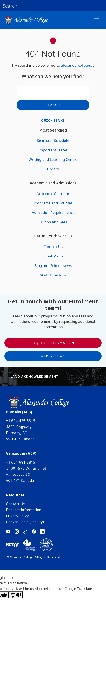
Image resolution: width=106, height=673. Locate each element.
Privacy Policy (17, 515)
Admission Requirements (53, 212)
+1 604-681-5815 (20, 462)
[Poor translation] (16, 594)
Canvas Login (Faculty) (25, 521)
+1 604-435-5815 (20, 420)
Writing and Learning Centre (53, 159)
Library (53, 168)
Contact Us (53, 246)
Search (53, 105)
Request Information (53, 343)
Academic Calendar (53, 193)
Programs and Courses (53, 203)
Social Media (53, 256)
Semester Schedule (53, 140)
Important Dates (53, 149)
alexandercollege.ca (78, 65)
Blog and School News (53, 265)
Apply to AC (53, 356)
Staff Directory (53, 275)
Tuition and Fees (53, 222)
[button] (53, 5)
